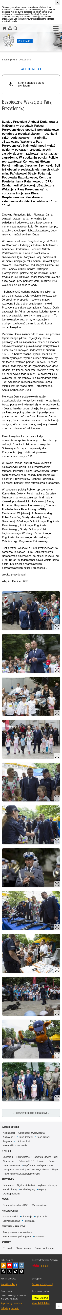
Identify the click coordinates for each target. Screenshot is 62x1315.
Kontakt (6, 1242)
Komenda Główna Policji (45, 1157)
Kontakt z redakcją (9, 1284)
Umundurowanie (11, 1165)
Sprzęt (52, 1161)
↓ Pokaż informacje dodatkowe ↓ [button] (31, 1112)
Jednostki (8, 1157)
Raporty (42, 1189)
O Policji (6, 1151)
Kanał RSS (3, 1265)
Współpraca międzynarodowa (38, 1165)
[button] (56, 28)
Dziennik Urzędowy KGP (15, 1205)
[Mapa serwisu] (10, 28)
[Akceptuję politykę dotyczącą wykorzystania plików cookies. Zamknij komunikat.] (57, 2)
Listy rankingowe (11, 1221)
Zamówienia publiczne (13, 1226)
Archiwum (39, 1236)
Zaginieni (7, 1141)
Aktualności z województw (31, 1133)
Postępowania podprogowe (17, 1236)
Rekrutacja (29, 1221)
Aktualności (25, 59)
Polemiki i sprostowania (15, 1145)
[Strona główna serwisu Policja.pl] (4, 28)
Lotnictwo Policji (24, 1141)
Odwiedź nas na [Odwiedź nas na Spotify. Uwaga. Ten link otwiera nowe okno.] (21, 1271)
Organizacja (9, 1161)
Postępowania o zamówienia (17, 1232)
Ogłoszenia (41, 1216)
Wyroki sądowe (39, 1205)
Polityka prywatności (10, 1308)
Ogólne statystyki (26, 1185)
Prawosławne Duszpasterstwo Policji (22, 1173)
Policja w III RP (26, 1161)
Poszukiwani (43, 1137)
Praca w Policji (10, 1210)
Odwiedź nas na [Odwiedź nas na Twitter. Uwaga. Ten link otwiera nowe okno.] (9, 1271)
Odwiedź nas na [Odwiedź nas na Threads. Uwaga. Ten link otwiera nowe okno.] (3, 1271)
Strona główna (9, 59)
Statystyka (8, 1179)
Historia (41, 1161)
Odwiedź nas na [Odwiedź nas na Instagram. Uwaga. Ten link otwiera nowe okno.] (21, 1265)
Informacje (8, 1185)
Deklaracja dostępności (42, 1284)
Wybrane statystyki (47, 1185)
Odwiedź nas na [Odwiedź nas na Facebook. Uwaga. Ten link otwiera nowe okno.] (15, 1265)
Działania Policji (11, 1127)
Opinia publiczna (11, 1193)
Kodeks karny (10, 1189)
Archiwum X (9, 1137)
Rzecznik (7, 1248)
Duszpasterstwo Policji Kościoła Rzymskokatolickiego (30, 1169)
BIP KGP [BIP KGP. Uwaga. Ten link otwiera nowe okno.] (44, 1266)
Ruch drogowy (26, 1137)
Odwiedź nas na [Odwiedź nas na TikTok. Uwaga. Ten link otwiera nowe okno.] (15, 1271)
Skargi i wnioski (23, 1248)
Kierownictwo (23, 1157)
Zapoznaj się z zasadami (11, 1303)
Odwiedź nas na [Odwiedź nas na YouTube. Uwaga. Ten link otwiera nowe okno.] (9, 1265)
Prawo (5, 1199)
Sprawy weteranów (44, 1248)
